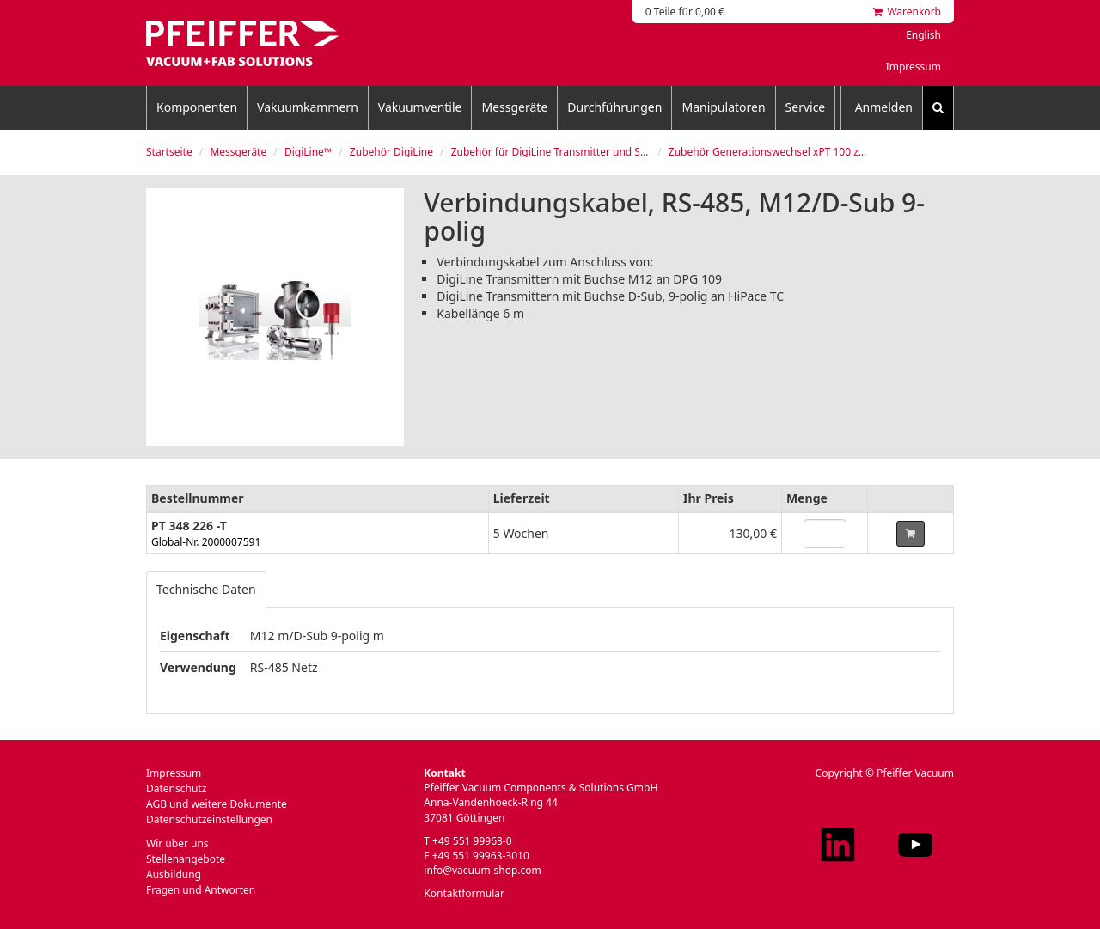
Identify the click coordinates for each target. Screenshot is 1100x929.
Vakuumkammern (307, 107)
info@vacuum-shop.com (482, 870)
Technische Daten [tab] (206, 589)
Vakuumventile (420, 107)
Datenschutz (176, 788)
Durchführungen (614, 107)
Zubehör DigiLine (391, 151)
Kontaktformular (464, 893)
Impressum (913, 66)
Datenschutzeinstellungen (209, 819)
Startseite (169, 151)
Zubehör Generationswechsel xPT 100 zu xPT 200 (787, 151)
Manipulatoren (723, 107)
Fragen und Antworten (200, 890)
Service (805, 107)
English (923, 35)
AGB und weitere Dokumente (216, 804)
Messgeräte (514, 107)
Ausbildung (173, 874)
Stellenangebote (185, 859)
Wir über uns (177, 843)
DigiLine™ (308, 151)
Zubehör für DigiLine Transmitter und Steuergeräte (574, 151)
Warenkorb (907, 11)
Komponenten (196, 107)
